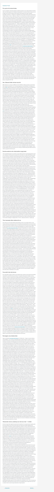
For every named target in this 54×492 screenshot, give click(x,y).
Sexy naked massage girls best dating (13, 227)
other (10, 44)
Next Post (32, 488)
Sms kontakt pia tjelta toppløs (14, 338)
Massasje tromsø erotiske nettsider (20, 326)
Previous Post (7, 488)
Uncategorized (5, 5)
